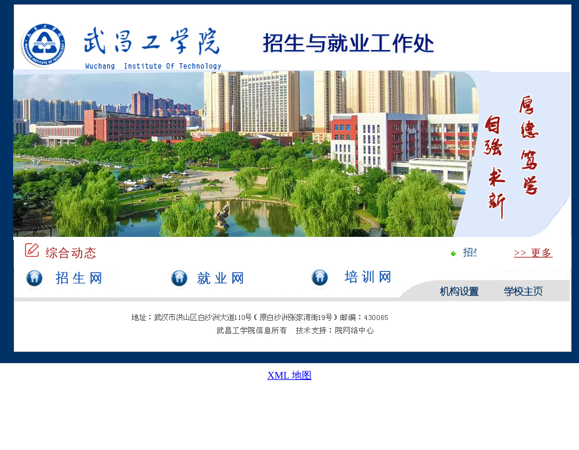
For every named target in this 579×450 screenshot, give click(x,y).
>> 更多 (533, 253)
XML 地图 (289, 375)
